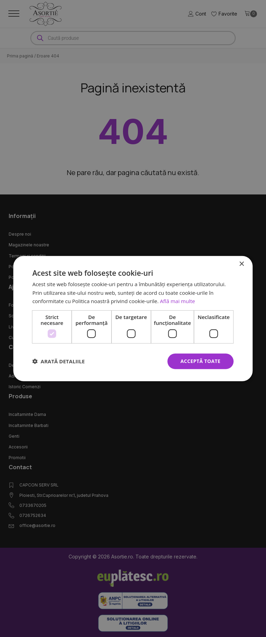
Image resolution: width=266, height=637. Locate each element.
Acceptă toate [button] (200, 361)
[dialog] (132, 318)
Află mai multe (177, 301)
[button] (58, 361)
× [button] (241, 263)
